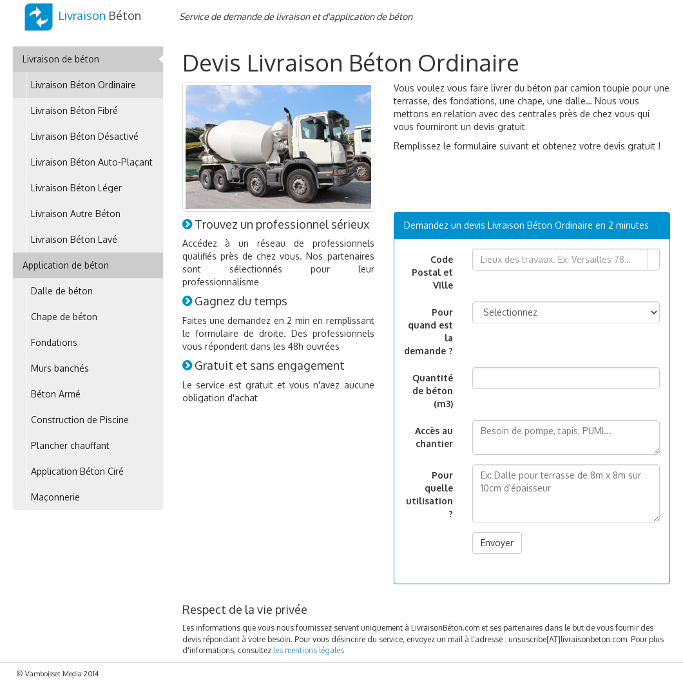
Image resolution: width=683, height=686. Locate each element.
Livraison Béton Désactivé (85, 136)
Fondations (54, 342)
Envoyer (497, 542)
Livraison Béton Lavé (74, 239)
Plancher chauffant (70, 445)
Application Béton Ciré (77, 471)
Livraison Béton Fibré (74, 110)
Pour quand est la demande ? (428, 331)
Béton (82, 15)
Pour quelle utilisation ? (429, 494)
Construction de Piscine (80, 419)
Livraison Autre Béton (75, 213)
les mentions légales (308, 650)
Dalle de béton (62, 290)
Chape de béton (64, 316)
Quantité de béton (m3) (432, 390)
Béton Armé (56, 393)
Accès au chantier (434, 437)
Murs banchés (60, 368)
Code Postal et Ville (432, 272)
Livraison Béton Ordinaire (83, 84)
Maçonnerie (55, 496)
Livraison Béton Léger (76, 187)
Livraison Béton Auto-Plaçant (92, 162)
